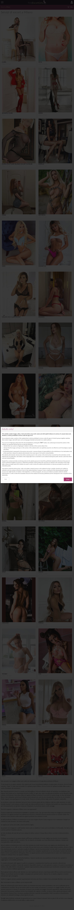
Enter (67, 479)
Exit (6, 479)
